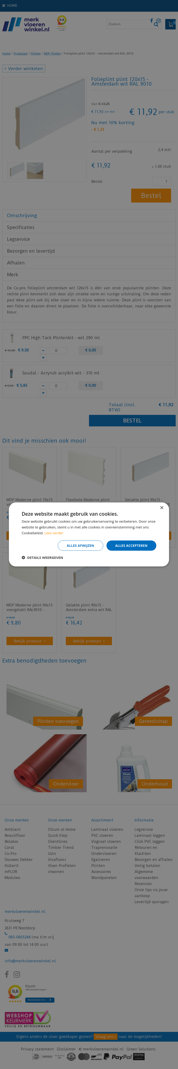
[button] (42, 557)
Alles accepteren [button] (131, 545)
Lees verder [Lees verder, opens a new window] (54, 533)
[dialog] (89, 534)
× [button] (161, 508)
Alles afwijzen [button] (80, 545)
